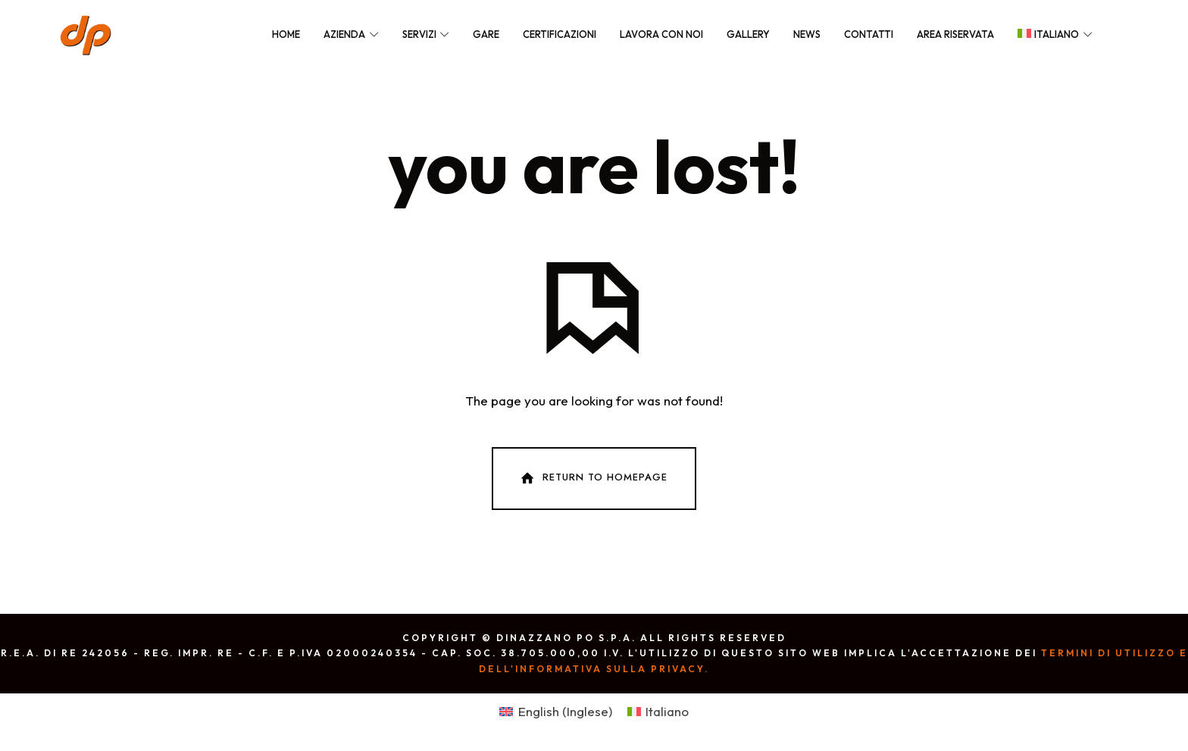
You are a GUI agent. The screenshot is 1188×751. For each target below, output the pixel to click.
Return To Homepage (592, 478)
